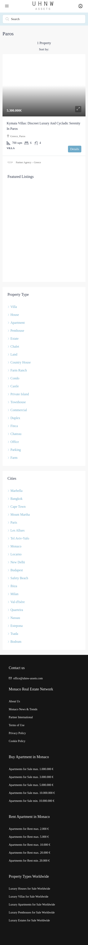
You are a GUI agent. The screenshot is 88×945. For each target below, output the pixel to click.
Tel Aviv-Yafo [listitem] (18, 538)
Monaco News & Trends (23, 709)
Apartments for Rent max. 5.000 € (29, 836)
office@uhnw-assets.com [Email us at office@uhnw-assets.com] (28, 678)
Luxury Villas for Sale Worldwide (28, 896)
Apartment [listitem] (16, 322)
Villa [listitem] (12, 307)
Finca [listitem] (13, 426)
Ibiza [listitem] (12, 586)
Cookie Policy (17, 741)
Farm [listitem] (13, 457)
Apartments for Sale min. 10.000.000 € (31, 800)
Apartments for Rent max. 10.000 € (29, 844)
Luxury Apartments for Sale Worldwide (32, 904)
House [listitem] (13, 314)
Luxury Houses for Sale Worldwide (29, 888)
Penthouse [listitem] (16, 330)
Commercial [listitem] (17, 410)
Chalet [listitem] (13, 346)
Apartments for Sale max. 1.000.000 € (31, 769)
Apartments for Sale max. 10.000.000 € (32, 793)
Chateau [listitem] (14, 434)
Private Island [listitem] (18, 394)
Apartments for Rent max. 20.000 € (29, 852)
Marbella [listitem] (15, 490)
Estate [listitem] (13, 338)
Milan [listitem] (13, 594)
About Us (14, 701)
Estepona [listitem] (15, 625)
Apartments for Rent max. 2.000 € (29, 828)
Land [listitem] (12, 354)
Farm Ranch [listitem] (17, 370)
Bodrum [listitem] (14, 641)
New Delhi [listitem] (16, 562)
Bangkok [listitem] (15, 498)
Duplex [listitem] (14, 418)
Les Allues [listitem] (16, 530)
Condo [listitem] (13, 378)
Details (74, 149)
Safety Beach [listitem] (18, 578)
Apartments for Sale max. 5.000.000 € (31, 785)
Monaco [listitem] (14, 546)
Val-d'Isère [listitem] (16, 602)
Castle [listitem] (13, 386)
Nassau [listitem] (14, 618)
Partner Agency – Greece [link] (28, 162)
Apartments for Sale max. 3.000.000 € (31, 777)
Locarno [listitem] (14, 554)
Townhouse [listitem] (17, 402)
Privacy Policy (17, 733)
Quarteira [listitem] (15, 610)
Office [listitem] (13, 442)
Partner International (21, 717)
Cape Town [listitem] (17, 506)
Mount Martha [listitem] (19, 514)
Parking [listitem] (14, 449)
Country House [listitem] (19, 362)
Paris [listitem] (12, 522)
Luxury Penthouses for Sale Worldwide (32, 912)
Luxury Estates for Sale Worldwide (29, 920)
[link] (44, 85)
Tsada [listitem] (13, 633)
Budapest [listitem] (15, 570)
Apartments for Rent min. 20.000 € (29, 860)
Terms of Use (16, 725)
